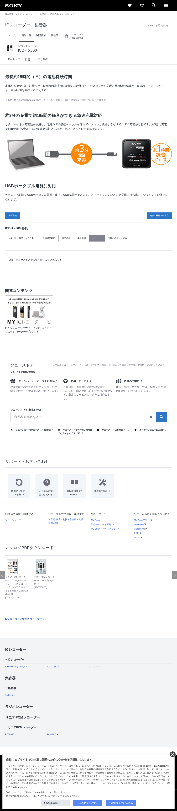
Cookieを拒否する (88, 803)
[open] (154, 5)
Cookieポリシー (41, 792)
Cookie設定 (52, 803)
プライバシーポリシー (51, 796)
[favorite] (130, 5)
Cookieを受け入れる (122, 803)
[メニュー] (166, 5)
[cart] (142, 5)
